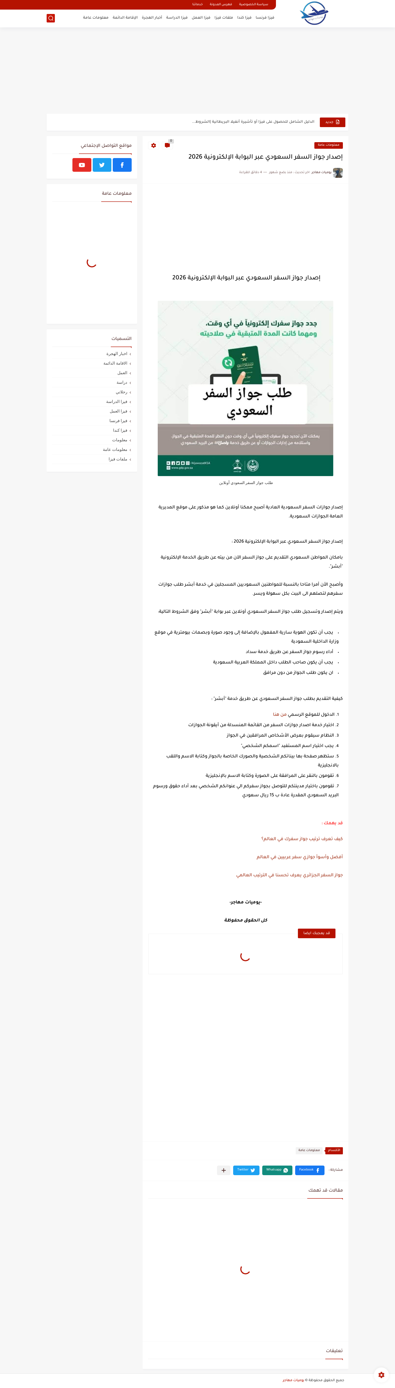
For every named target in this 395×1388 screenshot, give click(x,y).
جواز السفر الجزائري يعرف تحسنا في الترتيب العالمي (289, 875)
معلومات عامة (96, 18)
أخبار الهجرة (152, 18)
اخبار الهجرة (116, 353)
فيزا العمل (201, 18)
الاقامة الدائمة (115, 363)
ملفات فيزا (224, 18)
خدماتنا (197, 5)
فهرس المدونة (221, 5)
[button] (310, 1170)
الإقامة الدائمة (125, 18)
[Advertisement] (197, 71)
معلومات (119, 439)
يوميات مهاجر (293, 1381)
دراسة (122, 382)
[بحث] (51, 18)
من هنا (280, 714)
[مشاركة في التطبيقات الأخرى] (223, 1170)
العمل (122, 372)
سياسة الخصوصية (253, 5)
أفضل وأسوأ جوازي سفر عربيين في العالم (300, 857)
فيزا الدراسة (177, 18)
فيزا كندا (244, 18)
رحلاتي (121, 392)
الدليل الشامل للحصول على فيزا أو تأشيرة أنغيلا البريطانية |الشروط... (253, 122)
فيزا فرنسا (265, 18)
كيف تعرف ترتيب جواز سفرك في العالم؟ (301, 839)
